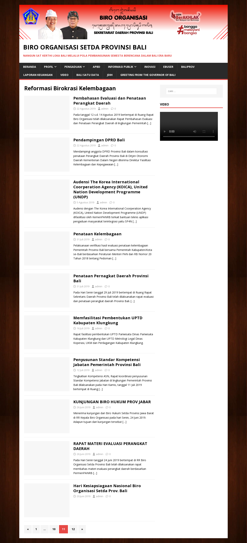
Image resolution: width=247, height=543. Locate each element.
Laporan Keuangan (37, 75)
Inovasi (149, 67)
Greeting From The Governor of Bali (147, 75)
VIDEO (64, 75)
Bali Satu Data (87, 75)
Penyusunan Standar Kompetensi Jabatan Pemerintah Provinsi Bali (107, 362)
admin (104, 108)
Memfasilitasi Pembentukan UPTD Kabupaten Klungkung (107, 320)
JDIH (110, 75)
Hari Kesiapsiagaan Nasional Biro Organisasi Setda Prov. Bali (107, 488)
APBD (96, 67)
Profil (48, 67)
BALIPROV (188, 67)
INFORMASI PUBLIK (120, 67)
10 (53, 529)
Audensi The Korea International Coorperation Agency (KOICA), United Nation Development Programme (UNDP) (110, 189)
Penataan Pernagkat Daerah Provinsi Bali (111, 278)
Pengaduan (73, 67)
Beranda (29, 67)
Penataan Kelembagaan (97, 233)
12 (73, 529)
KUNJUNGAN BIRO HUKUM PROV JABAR (112, 401)
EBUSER (168, 67)
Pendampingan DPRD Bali (99, 139)
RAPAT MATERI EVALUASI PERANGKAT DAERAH (110, 446)
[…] (149, 123)
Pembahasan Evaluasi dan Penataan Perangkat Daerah (109, 101)
